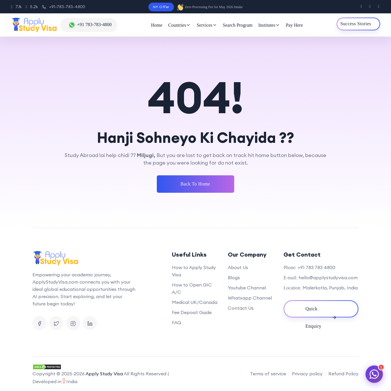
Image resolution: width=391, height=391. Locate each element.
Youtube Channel (247, 288)
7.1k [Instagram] (16, 6)
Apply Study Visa (104, 373)
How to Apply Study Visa (194, 271)
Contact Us (241, 308)
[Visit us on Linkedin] (90, 323)
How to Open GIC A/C (192, 288)
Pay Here (294, 25)
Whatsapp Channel (250, 298)
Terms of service (268, 373)
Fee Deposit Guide (192, 312)
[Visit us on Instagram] (378, 6)
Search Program (238, 25)
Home (156, 25)
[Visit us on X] (370, 6)
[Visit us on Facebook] (361, 6)
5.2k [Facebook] (32, 6)
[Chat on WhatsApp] (374, 374)
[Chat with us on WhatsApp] (89, 25)
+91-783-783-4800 (63, 6)
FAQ (176, 322)
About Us (238, 267)
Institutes (269, 25)
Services (207, 25)
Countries (179, 25)
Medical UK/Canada (194, 302)
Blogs (234, 277)
